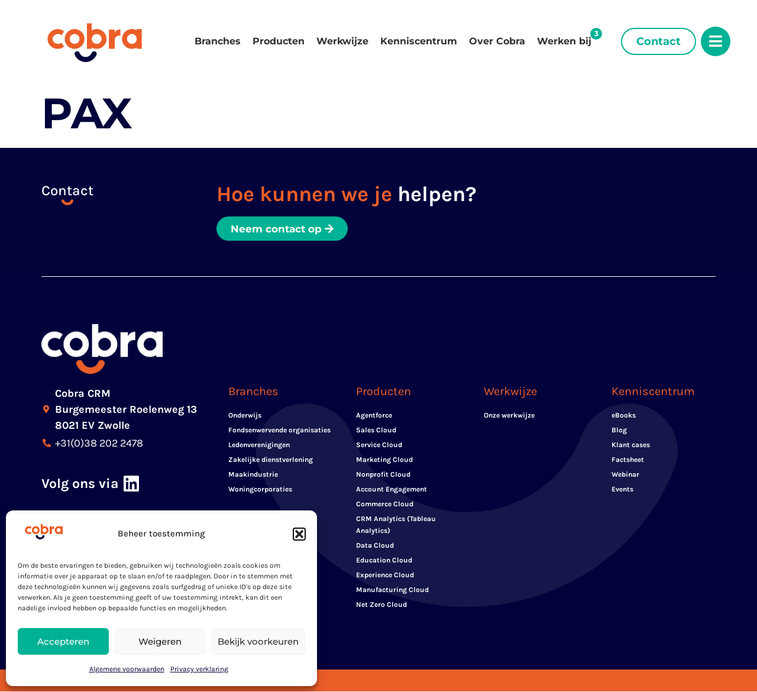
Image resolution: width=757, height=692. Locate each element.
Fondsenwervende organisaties (279, 430)
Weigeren (160, 641)
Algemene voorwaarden (126, 669)
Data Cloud (375, 546)
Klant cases (631, 445)
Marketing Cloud (384, 460)
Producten (279, 41)
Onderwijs (244, 416)
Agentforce (374, 416)
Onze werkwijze (509, 416)
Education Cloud (384, 561)
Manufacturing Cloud (392, 590)
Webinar (625, 475)
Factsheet (628, 460)
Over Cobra (497, 41)
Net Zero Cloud (381, 605)
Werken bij (564, 41)
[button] (299, 534)
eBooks (624, 416)
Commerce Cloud (384, 504)
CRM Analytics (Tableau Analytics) (396, 525)
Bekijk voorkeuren (258, 641)
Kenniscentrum (418, 41)
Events (622, 490)
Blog (619, 430)
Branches (218, 41)
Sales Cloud (376, 430)
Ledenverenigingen (259, 445)
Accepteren (63, 641)
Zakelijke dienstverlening (270, 460)
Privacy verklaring (199, 669)
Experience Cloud (385, 575)
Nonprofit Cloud (383, 475)
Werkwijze (342, 41)
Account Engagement (391, 490)
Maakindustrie (253, 475)
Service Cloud (379, 445)
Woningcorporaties (260, 490)
